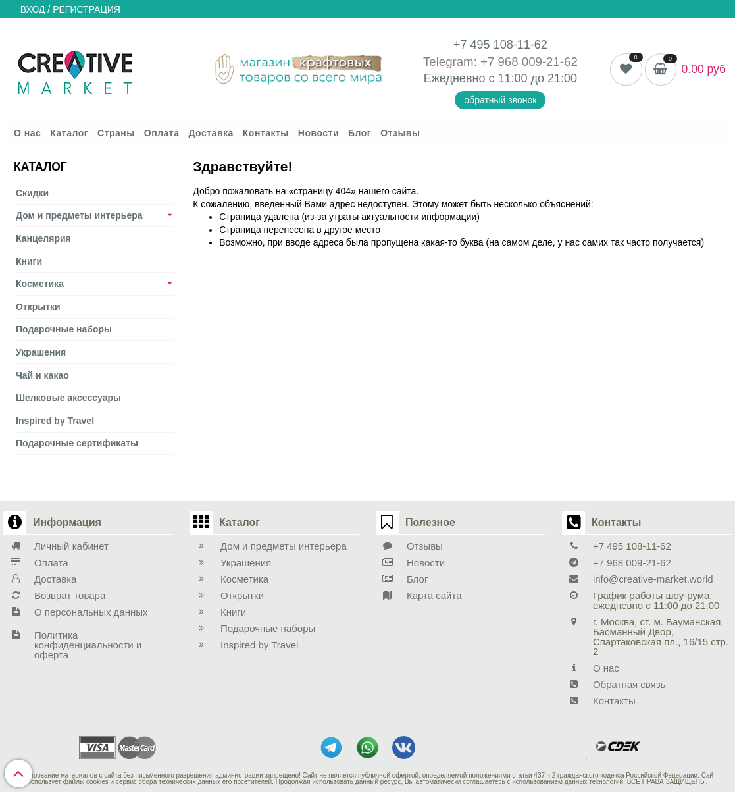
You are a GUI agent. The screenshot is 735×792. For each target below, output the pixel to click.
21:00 (562, 78)
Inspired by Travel (55, 420)
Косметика (40, 283)
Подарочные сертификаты (77, 443)
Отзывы (400, 133)
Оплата (162, 133)
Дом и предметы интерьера (79, 215)
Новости (318, 133)
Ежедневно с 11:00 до (485, 78)
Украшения (41, 352)
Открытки (38, 307)
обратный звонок (500, 100)
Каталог (69, 133)
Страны (116, 133)
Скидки (32, 193)
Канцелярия (43, 238)
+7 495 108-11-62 (500, 44)
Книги (29, 261)
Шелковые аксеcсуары (68, 397)
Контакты (266, 133)
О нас (27, 133)
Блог (359, 133)
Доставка (210, 133)
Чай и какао (42, 375)
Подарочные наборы (64, 329)
